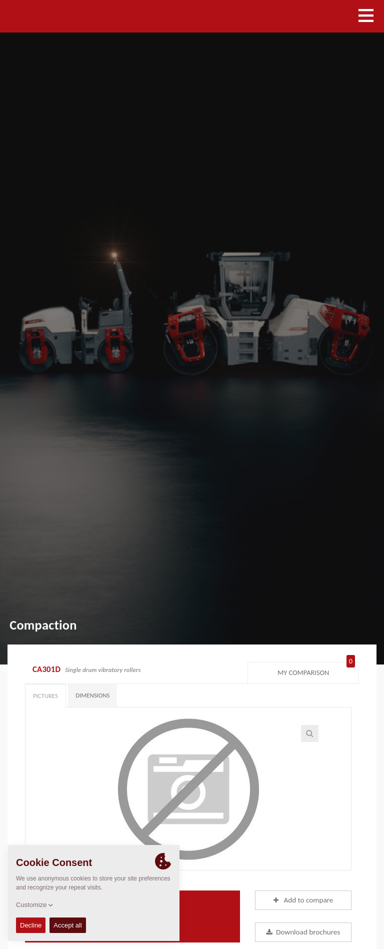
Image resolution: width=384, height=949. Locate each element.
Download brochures (303, 932)
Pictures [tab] (45, 696)
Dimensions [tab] (93, 695)
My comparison (316, 670)
